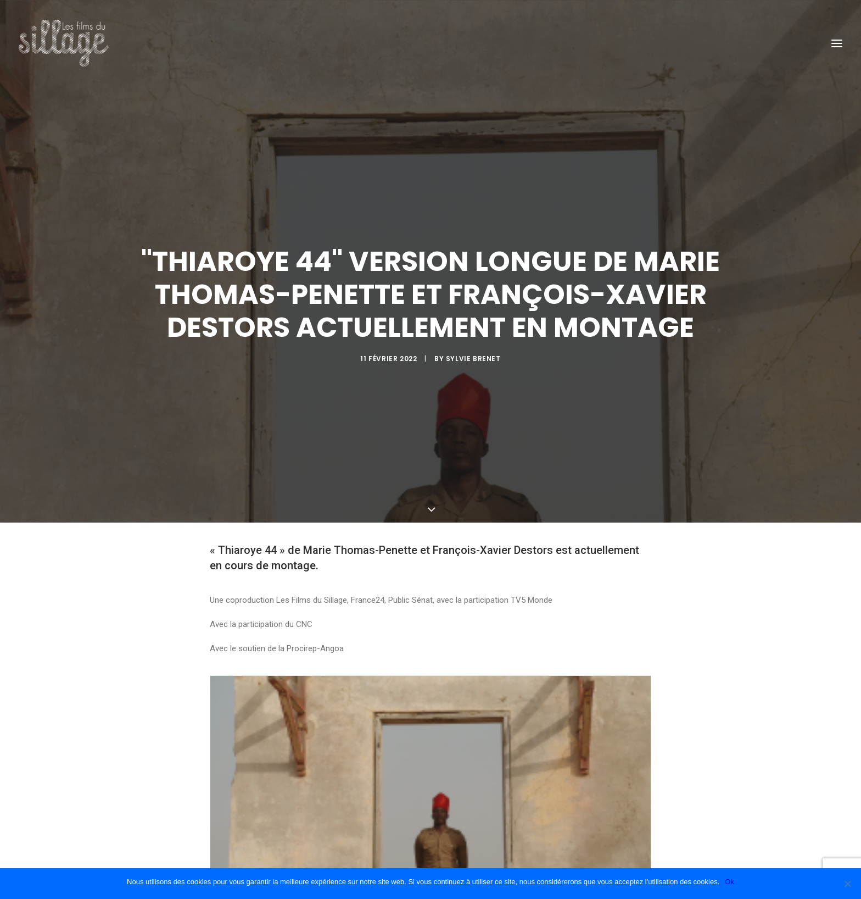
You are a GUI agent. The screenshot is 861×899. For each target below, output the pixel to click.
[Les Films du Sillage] (64, 43)
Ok (729, 882)
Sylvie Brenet (473, 335)
